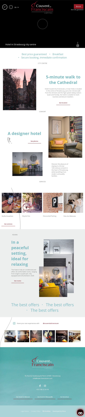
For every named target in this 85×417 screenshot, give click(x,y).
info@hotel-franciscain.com (42, 378)
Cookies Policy (35, 411)
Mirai (64, 411)
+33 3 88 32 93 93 (42, 389)
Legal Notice (25, 411)
